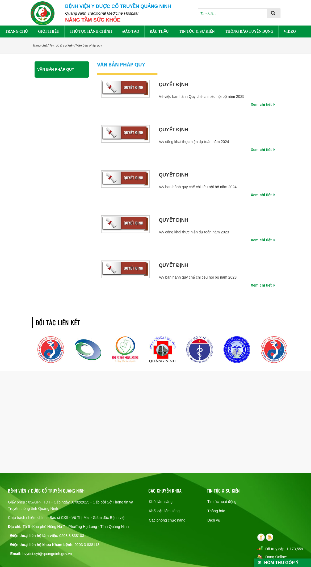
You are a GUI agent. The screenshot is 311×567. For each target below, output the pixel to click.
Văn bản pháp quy (89, 45)
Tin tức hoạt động (221, 501)
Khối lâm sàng (161, 501)
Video (290, 31)
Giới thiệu (48, 31)
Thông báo (216, 511)
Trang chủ (16, 31)
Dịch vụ (213, 520)
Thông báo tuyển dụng (249, 31)
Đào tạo (130, 31)
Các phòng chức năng (167, 520)
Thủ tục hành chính (91, 31)
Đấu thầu (159, 31)
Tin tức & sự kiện (197, 31)
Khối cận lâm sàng (164, 511)
